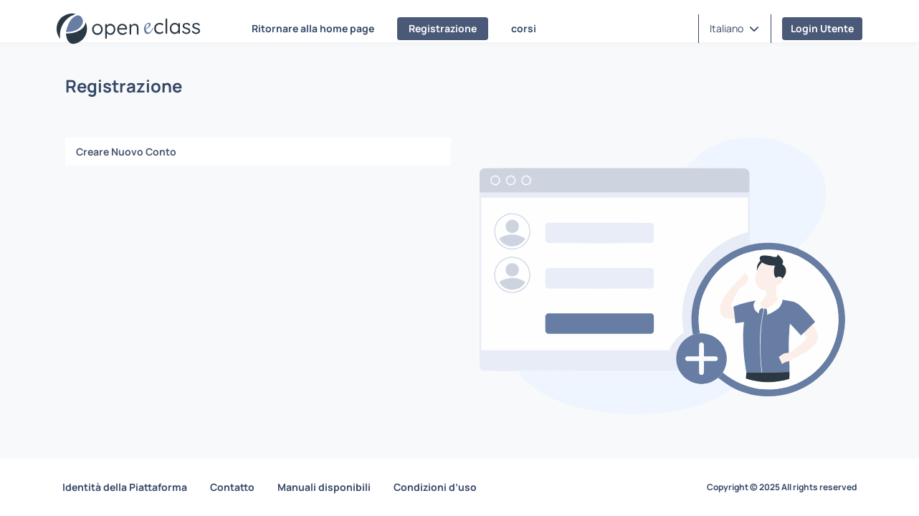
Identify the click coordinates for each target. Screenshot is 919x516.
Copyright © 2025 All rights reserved (782, 487)
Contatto (232, 487)
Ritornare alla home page (313, 28)
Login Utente (822, 28)
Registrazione (443, 28)
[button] (734, 28)
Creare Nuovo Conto (126, 151)
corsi (523, 28)
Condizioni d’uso (435, 487)
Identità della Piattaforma (124, 487)
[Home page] (128, 28)
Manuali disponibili (324, 487)
